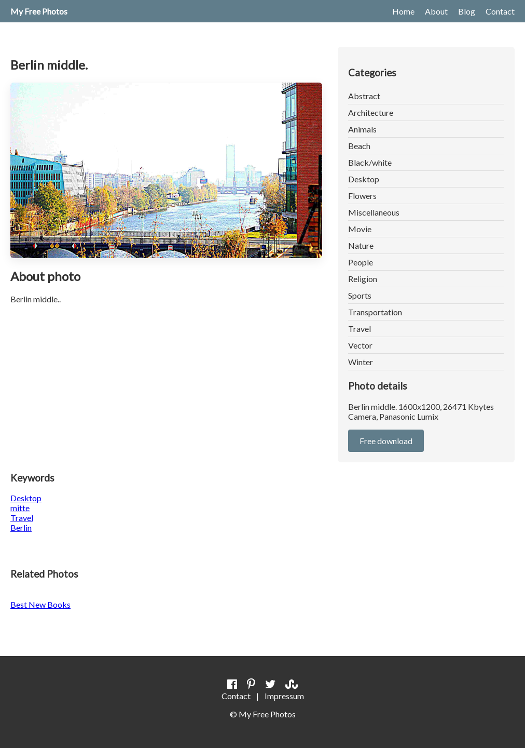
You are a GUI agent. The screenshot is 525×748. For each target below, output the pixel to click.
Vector (360, 345)
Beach (359, 146)
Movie (359, 229)
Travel (359, 328)
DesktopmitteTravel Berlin (26, 512)
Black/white (370, 162)
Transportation (375, 312)
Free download (386, 441)
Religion (362, 279)
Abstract (364, 96)
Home (403, 11)
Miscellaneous (373, 212)
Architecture (370, 112)
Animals (362, 129)
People (360, 262)
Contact (500, 11)
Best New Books (40, 604)
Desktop (363, 179)
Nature (361, 245)
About (436, 11)
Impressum (284, 696)
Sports (359, 295)
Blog (466, 11)
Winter (360, 362)
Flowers (362, 196)
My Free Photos (38, 11)
